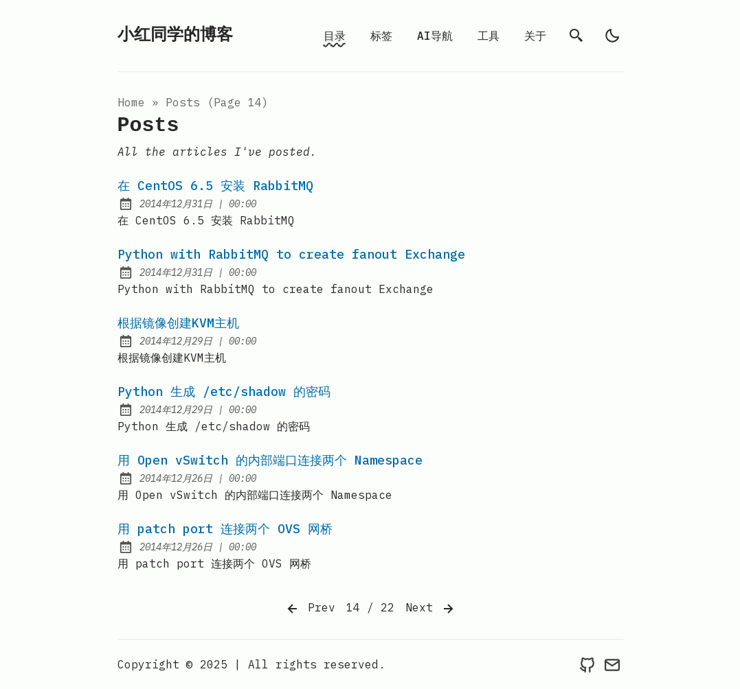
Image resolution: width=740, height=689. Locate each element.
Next (430, 608)
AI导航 (435, 36)
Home (131, 102)
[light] (612, 36)
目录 (335, 36)
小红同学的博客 (175, 35)
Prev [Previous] (309, 608)
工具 (489, 36)
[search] (576, 36)
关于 (535, 36)
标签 (381, 36)
